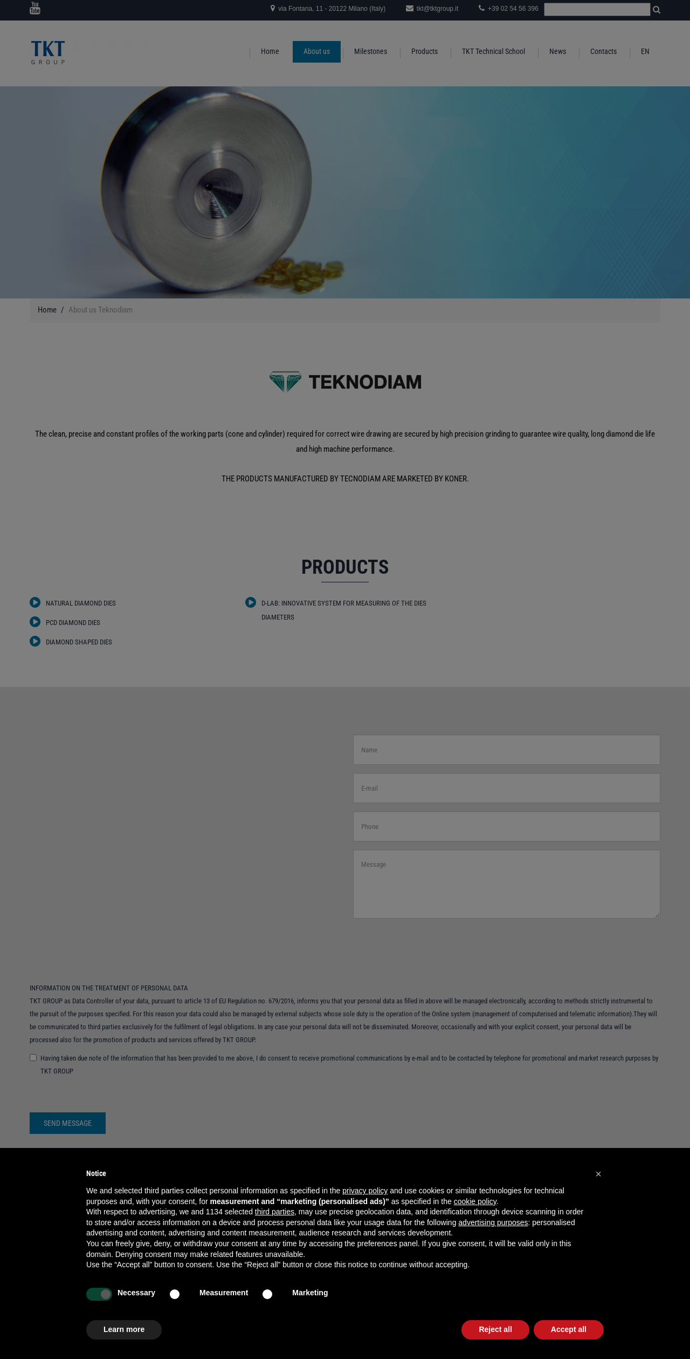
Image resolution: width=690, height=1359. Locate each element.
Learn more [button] (124, 1329)
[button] (598, 1174)
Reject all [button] (495, 1329)
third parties (274, 1211)
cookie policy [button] (475, 1201)
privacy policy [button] (365, 1190)
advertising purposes (493, 1222)
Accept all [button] (568, 1329)
